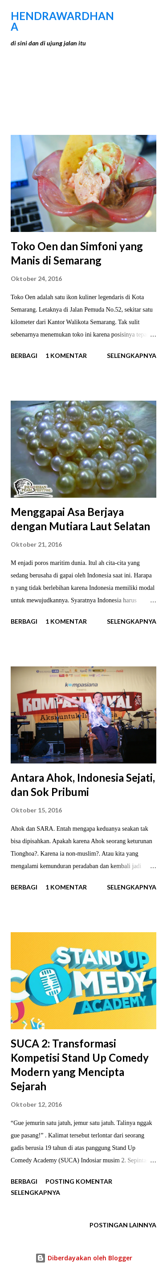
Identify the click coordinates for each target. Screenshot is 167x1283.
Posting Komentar (78, 1181)
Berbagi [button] (24, 355)
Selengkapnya (131, 355)
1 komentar (66, 355)
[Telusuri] (129, 16)
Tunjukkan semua (116, 88)
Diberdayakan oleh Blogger (83, 1258)
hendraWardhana (62, 21)
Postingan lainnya (123, 1225)
